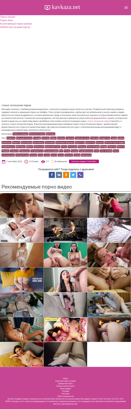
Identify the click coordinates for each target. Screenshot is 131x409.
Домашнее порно (65, 384)
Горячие (94, 138)
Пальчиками (93, 147)
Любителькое (8, 147)
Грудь (114, 138)
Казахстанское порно (65, 386)
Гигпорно (65, 394)
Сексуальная (8, 155)
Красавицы (38, 142)
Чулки (77, 155)
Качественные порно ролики (16, 23)
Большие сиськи (24, 138)
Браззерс (50, 134)
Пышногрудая (51, 151)
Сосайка (65, 391)
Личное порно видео (115, 142)
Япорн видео (65, 389)
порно (65, 378)
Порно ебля (6, 20)
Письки (120, 147)
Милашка (20, 147)
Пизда (104, 147)
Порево (5, 151)
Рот (61, 151)
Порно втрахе (7, 16)
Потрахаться (37, 151)
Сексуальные (22, 155)
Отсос (64, 147)
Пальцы (82, 147)
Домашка (6, 142)
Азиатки (11, 138)
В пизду (37, 138)
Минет (29, 147)
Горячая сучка (82, 138)
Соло (40, 155)
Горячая (70, 138)
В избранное (61, 161)
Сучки (61, 155)
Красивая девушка (65, 142)
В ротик (45, 138)
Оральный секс (52, 147)
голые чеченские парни (98, 121)
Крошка (100, 142)
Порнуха (14, 151)
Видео (53, 138)
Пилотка (112, 147)
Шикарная (86, 155)
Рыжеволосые (86, 151)
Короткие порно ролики (65, 381)
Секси (116, 151)
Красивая (50, 142)
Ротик (67, 151)
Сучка (54, 155)
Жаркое (16, 142)
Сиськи (33, 155)
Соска (47, 155)
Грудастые (104, 138)
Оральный (39, 147)
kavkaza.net (65, 7)
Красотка (79, 142)
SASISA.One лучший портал (15, 27)
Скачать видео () (84, 161)
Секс (96, 151)
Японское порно (37, 134)
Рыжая (74, 151)
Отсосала (72, 147)
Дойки (121, 138)
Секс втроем (106, 151)
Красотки (90, 142)
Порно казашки (20, 134)
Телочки (69, 155)
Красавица (26, 142)
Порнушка (24, 151)
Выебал (61, 138)
